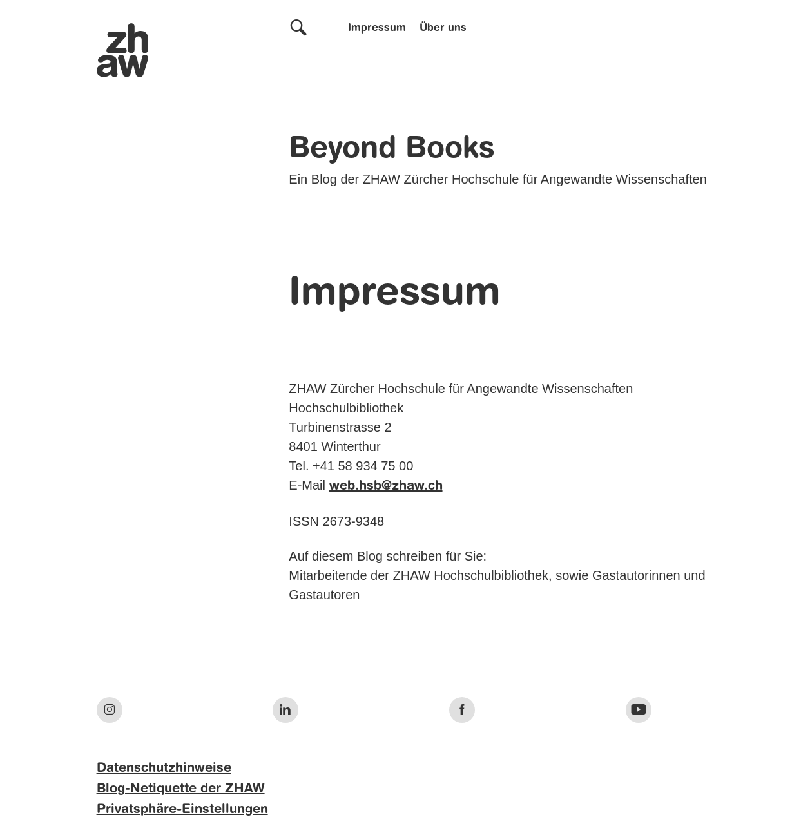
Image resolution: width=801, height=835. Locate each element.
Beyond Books (392, 149)
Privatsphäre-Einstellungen (182, 809)
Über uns (443, 28)
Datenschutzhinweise (164, 768)
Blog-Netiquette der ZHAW (181, 789)
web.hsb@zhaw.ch (386, 486)
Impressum (377, 28)
